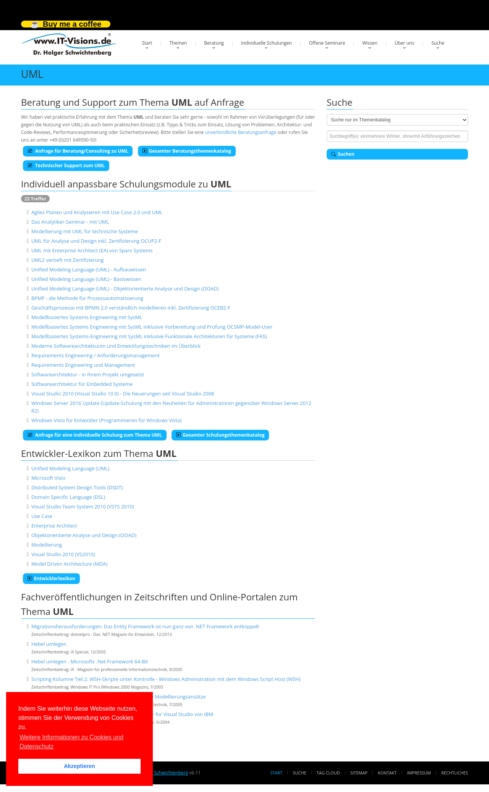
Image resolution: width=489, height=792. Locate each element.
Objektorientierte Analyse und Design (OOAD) (83, 535)
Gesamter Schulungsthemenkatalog (220, 435)
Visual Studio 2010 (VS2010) (63, 554)
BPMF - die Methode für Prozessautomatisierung (87, 298)
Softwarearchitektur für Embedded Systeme (82, 384)
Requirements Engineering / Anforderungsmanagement (95, 355)
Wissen (369, 43)
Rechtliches (454, 773)
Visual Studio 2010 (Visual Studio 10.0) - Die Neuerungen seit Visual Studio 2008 (122, 393)
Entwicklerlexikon (51, 578)
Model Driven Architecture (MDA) (69, 563)
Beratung (214, 43)
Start (147, 43)
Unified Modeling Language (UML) (70, 468)
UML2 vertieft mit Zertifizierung (67, 259)
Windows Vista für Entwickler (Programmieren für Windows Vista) (106, 420)
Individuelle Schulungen (266, 43)
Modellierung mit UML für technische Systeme (84, 231)
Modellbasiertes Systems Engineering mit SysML (86, 317)
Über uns (404, 43)
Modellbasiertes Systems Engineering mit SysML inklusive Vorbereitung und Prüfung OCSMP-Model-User (151, 326)
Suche (437, 43)
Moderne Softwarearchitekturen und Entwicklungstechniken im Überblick (116, 345)
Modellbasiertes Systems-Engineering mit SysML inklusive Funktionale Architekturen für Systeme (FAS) (149, 336)
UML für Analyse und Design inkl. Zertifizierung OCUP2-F (96, 240)
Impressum (419, 773)
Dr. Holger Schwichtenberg (159, 772)
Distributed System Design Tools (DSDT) (77, 487)
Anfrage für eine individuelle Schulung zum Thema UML (95, 435)
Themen (178, 43)
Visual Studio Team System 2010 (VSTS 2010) (82, 506)
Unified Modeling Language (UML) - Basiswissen (86, 279)
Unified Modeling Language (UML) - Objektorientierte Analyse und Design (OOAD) (125, 288)
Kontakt (387, 773)
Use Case (41, 516)
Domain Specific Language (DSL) (68, 497)
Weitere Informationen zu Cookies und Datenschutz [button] (71, 742)
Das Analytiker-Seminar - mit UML (70, 221)
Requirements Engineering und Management (83, 364)
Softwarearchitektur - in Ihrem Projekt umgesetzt (87, 374)
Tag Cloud (328, 773)
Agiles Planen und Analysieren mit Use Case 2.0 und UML (97, 212)
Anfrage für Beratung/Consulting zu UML (78, 151)
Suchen (343, 154)
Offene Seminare (327, 43)
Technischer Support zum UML (66, 165)
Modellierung (46, 544)
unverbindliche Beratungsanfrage (240, 132)
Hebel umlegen (48, 643)
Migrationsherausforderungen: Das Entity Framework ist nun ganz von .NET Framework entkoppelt (145, 626)
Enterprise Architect (54, 525)
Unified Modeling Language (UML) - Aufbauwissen (88, 269)
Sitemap (359, 773)
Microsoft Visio (48, 477)
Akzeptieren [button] (79, 766)
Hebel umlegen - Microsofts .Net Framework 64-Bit (89, 661)
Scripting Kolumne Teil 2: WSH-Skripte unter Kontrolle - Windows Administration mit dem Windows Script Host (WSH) (166, 679)
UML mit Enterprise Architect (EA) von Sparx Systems (92, 250)
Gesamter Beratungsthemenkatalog (186, 151)
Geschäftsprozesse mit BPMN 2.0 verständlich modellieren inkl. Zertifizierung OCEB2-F (130, 307)
